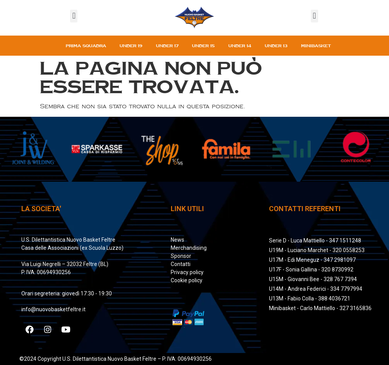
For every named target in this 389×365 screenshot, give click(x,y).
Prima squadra (86, 45)
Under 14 (239, 45)
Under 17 (167, 45)
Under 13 (276, 45)
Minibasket (316, 45)
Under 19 (131, 45)
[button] (73, 16)
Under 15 (203, 45)
